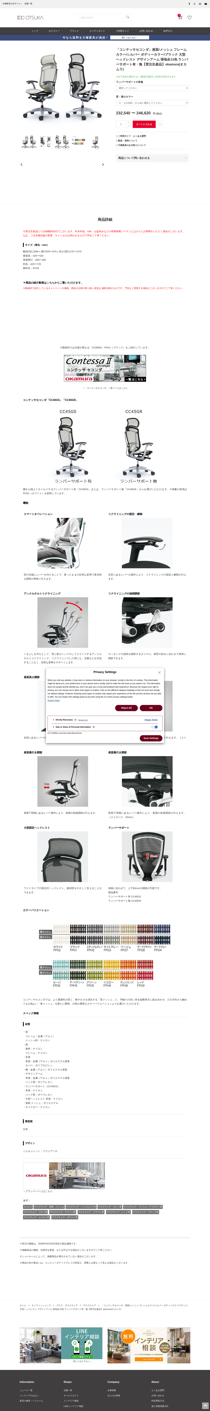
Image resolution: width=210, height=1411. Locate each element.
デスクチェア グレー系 (110, 1219)
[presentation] (21, 172)
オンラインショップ (42, 1317)
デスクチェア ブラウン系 (91, 1224)
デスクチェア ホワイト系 (65, 1229)
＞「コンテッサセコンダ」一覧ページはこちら (105, 385)
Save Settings (151, 738)
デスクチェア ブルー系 (35, 1224)
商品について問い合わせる (134, 160)
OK (151, 708)
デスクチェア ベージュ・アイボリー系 (144, 1219)
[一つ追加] (129, 124)
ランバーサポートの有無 (129, 84)
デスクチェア (94, 1317)
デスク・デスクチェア (69, 1317)
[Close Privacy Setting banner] (159, 672)
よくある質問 (158, 1403)
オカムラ (28, 1219)
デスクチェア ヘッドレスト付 (82, 1219)
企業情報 (112, 1403)
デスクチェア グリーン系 (63, 1224)
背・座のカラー (124, 98)
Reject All (126, 708)
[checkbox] (154, 727)
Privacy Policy (54, 700)
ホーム (23, 1317)
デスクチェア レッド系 (119, 1224)
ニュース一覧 (26, 1403)
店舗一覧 (68, 1403)
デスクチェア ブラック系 (146, 1224)
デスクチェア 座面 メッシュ (49, 1219)
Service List (83, 720)
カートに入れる (144, 126)
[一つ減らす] (129, 128)
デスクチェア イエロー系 (36, 1229)
